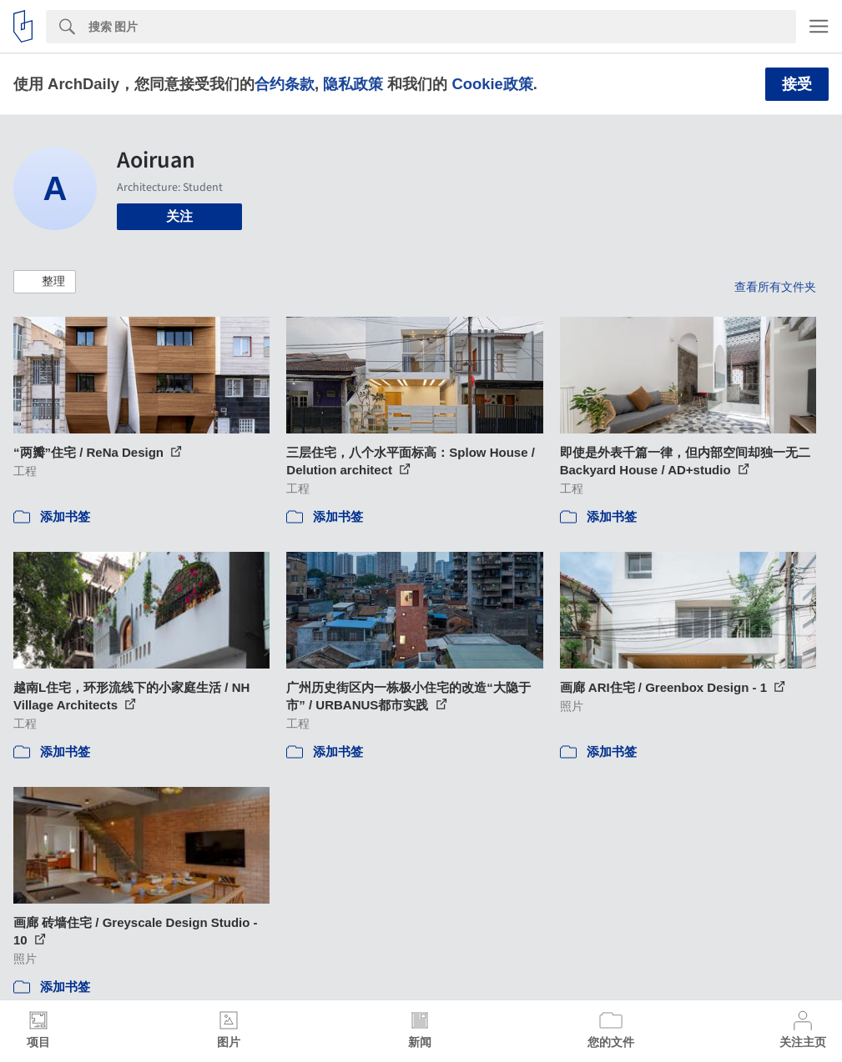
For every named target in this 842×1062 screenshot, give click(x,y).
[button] (44, 281)
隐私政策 (353, 84)
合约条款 (285, 84)
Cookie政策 (491, 84)
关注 (179, 216)
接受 (797, 84)
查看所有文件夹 (775, 287)
